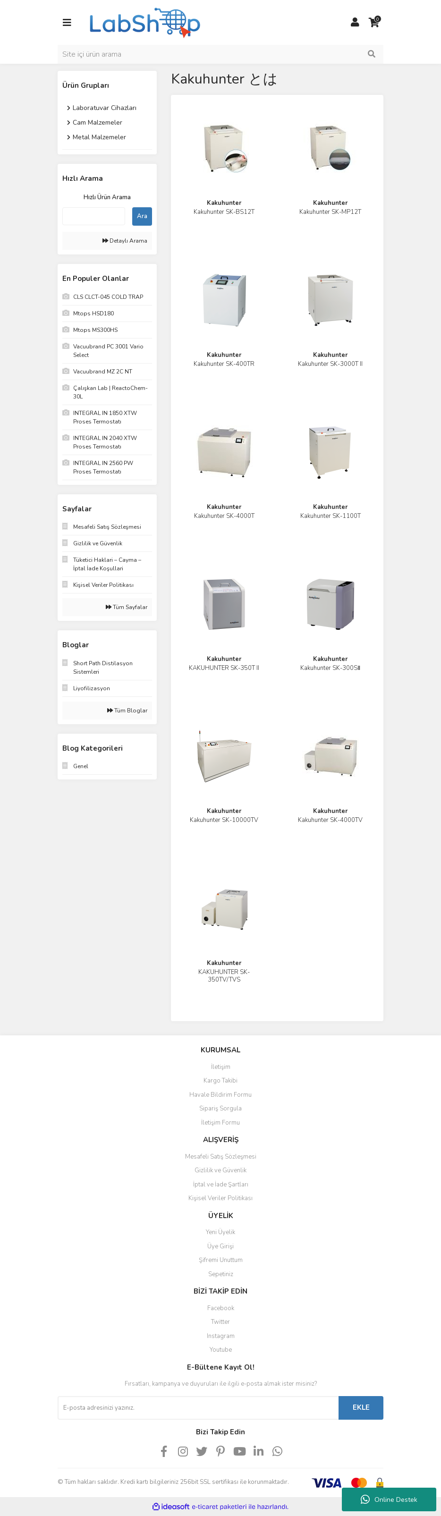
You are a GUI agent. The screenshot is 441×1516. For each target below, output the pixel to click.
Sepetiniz (220, 1274)
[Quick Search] (93, 216)
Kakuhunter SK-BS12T (224, 212)
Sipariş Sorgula (220, 1108)
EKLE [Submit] (361, 1407)
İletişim (220, 1067)
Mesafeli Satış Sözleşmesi (220, 1156)
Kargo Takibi (220, 1080)
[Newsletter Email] (198, 1408)
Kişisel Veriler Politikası (220, 1198)
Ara (142, 216)
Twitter (220, 1322)
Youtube (221, 1350)
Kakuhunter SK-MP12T (330, 212)
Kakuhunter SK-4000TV (330, 820)
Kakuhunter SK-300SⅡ (330, 668)
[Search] (220, 54)
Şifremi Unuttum (221, 1260)
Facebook (220, 1308)
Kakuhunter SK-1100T (330, 516)
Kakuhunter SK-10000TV (224, 820)
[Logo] (144, 21)
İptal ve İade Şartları (220, 1184)
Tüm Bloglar (127, 710)
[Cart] (374, 22)
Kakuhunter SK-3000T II (330, 364)
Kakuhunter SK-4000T (224, 516)
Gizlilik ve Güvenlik (220, 1170)
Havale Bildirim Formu (220, 1095)
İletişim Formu (220, 1122)
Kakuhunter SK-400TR (224, 364)
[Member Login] (355, 23)
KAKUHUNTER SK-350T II (224, 668)
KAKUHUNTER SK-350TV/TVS (224, 976)
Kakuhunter (224, 203)
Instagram (221, 1336)
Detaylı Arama (124, 241)
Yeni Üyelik (220, 1232)
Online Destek (389, 1499)
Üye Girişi (220, 1246)
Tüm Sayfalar (126, 607)
